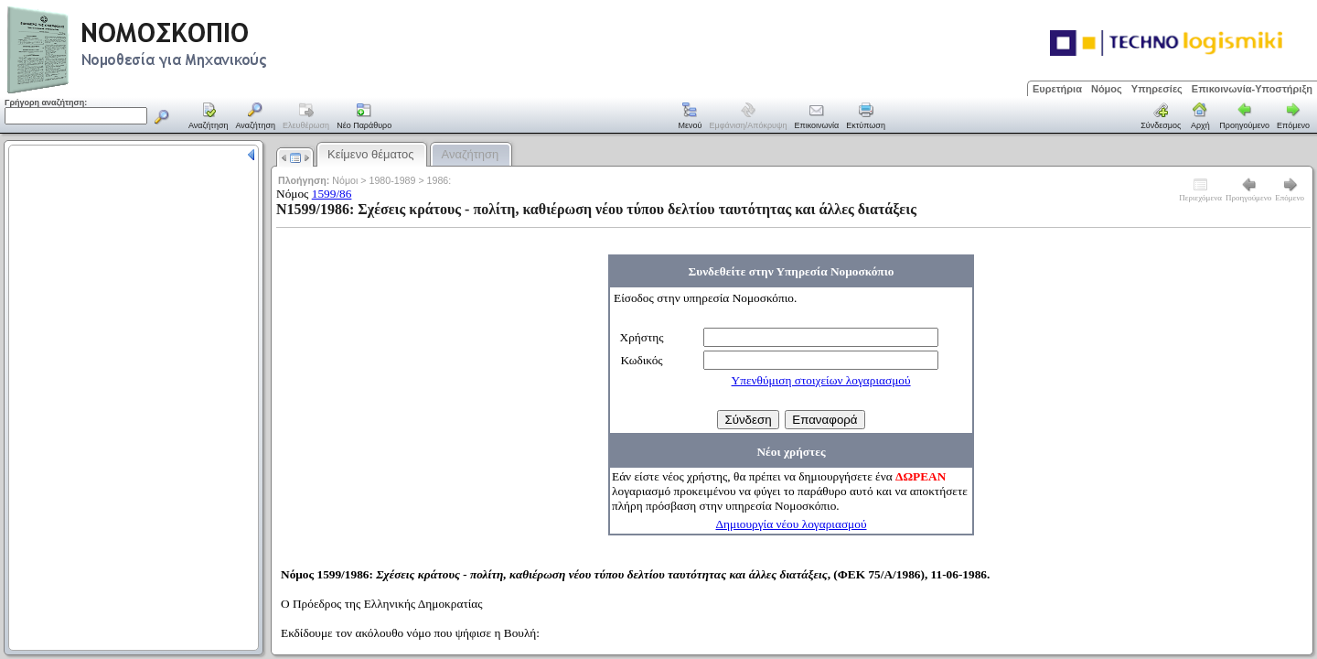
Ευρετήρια (1057, 88)
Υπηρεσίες (1157, 88)
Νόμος (1106, 88)
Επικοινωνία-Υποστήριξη (1252, 88)
